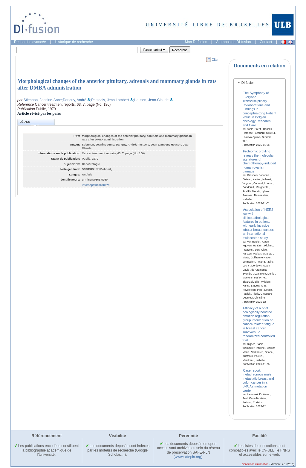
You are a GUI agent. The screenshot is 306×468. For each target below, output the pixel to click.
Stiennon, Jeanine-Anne (43, 100)
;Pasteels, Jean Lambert (109, 100)
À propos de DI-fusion (233, 42)
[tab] (259, 82)
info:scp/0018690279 (95, 185)
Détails (29, 123)
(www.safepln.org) (188, 457)
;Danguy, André (74, 100)
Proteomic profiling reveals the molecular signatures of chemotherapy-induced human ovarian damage (259, 161)
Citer (215, 59)
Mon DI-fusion (196, 42)
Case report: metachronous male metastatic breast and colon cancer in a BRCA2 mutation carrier (258, 380)
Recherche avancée (30, 42)
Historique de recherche (74, 42)
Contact (266, 42)
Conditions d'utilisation (255, 464)
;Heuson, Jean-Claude (151, 100)
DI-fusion (248, 82)
